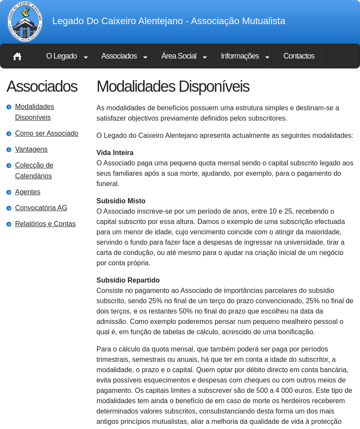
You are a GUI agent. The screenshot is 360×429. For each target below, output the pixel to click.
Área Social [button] (178, 56)
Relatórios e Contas (45, 223)
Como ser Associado (46, 133)
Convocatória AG (41, 207)
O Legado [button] (61, 56)
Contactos (298, 56)
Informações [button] (240, 56)
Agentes (28, 192)
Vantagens (31, 149)
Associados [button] (119, 56)
